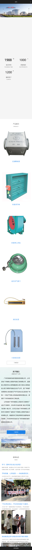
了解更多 (16, 362)
